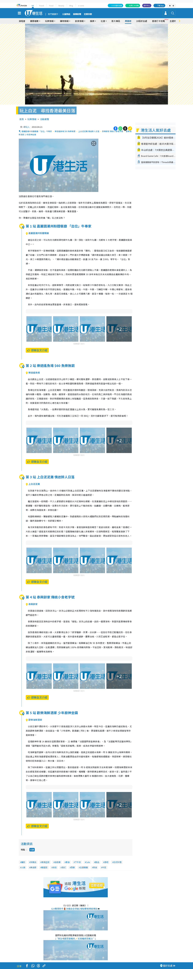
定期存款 (88, 14)
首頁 (21, 119)
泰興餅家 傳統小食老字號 (112, 131)
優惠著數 (34, 21)
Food (51, 5)
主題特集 (174, 21)
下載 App (160, 5)
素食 (68, 862)
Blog (71, 5)
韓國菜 (44, 867)
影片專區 (116, 21)
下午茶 (78, 862)
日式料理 (117, 862)
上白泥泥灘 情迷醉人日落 (88, 131)
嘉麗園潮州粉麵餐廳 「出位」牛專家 (36, 131)
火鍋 (23, 867)
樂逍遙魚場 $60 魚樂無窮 (65, 131)
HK (33, 5)
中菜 (104, 867)
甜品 (97, 862)
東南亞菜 (45, 862)
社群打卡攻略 (134, 5)
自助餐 (58, 862)
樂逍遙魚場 (33, 372)
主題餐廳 (84, 867)
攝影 (23, 862)
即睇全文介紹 (37, 350)
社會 (103, 21)
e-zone (81, 5)
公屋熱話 (66, 14)
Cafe (88, 862)
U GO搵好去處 (117, 5)
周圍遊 (128, 21)
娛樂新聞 (77, 14)
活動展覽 (44, 119)
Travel (41, 5)
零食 (95, 867)
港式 (64, 867)
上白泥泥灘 (33, 484)
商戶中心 (147, 5)
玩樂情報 (49, 21)
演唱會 (22, 21)
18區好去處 (141, 21)
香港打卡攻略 (158, 21)
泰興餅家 (32, 604)
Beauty (61, 5)
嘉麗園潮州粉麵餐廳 (37, 233)
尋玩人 (26, 126)
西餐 (73, 867)
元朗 (32, 849)
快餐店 (33, 862)
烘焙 (55, 867)
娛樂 (92, 21)
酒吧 (106, 862)
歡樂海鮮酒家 (34, 719)
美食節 (33, 867)
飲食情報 (79, 21)
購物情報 (64, 21)
